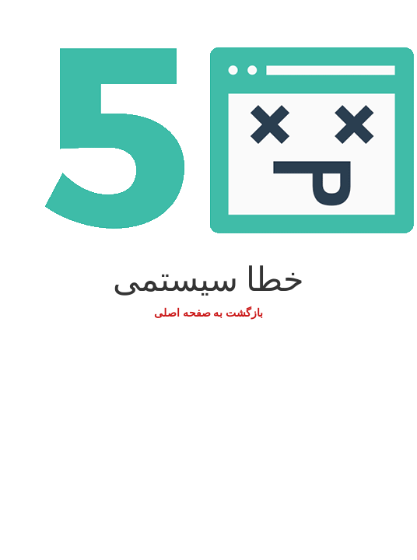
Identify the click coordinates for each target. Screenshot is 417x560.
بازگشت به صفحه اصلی (208, 313)
